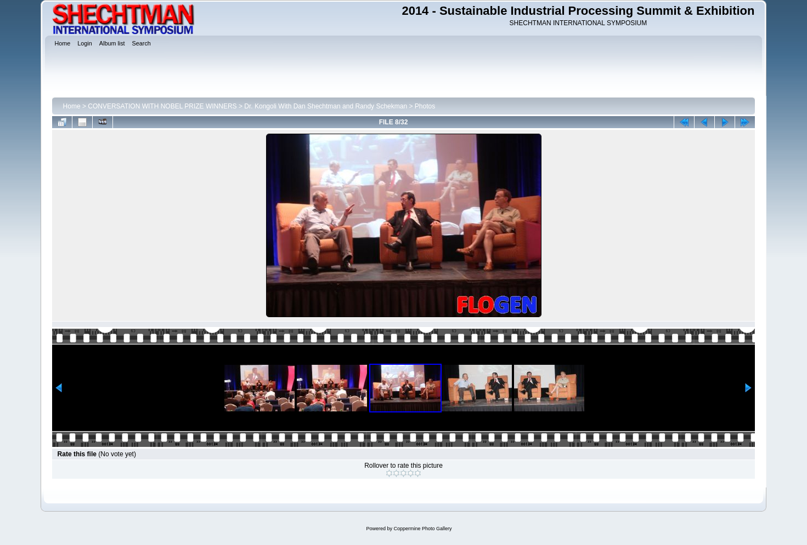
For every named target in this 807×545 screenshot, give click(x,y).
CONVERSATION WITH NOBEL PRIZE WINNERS (162, 106)
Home (72, 106)
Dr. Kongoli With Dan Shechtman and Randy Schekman (325, 106)
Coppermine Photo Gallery (422, 528)
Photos (425, 106)
